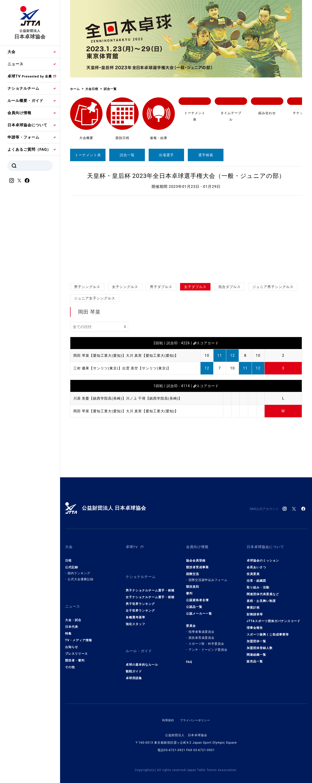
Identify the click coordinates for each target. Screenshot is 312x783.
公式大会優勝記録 (81, 575)
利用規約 (166, 709)
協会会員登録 (196, 557)
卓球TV (29, 76)
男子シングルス (87, 287)
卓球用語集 (134, 667)
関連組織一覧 (256, 651)
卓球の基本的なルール (142, 653)
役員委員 (253, 570)
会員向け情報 (19, 113)
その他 (70, 659)
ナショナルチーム (23, 88)
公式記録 (71, 563)
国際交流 (192, 570)
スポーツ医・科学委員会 (206, 640)
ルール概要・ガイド (25, 100)
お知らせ (71, 639)
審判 (189, 589)
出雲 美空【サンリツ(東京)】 (151, 368)
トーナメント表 (88, 155)
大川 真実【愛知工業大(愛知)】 (157, 355)
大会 (11, 52)
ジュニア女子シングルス (94, 298)
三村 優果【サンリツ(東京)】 (99, 368)
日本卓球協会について (27, 125)
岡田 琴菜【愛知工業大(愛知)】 (101, 355)
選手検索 (205, 155)
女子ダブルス (195, 287)
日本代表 (71, 619)
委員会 (191, 622)
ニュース (15, 64)
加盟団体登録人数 (260, 644)
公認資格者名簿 (197, 596)
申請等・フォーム (23, 137)
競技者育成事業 (197, 563)
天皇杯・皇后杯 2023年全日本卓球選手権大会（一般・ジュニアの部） (186, 175)
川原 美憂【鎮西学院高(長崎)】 (101, 398)
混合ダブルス (229, 287)
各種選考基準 (135, 610)
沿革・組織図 (256, 577)
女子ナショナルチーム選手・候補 (150, 589)
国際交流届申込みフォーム (208, 576)
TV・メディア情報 (78, 633)
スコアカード (206, 343)
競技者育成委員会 (201, 634)
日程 (68, 557)
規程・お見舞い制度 (261, 597)
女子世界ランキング (140, 603)
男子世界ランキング (140, 596)
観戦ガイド (134, 660)
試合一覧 (127, 155)
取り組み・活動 (258, 583)
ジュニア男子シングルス (273, 287)
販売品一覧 (255, 657)
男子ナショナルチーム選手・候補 (150, 583)
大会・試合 (73, 612)
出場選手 (166, 155)
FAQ (189, 658)
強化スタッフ (135, 616)
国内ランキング (79, 569)
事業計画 (253, 604)
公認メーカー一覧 (199, 610)
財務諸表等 (255, 610)
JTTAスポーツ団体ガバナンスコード (273, 617)
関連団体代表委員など (263, 590)
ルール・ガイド (140, 642)
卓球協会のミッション (263, 557)
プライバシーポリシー (195, 709)
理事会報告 (255, 624)
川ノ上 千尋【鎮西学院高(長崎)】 (159, 398)
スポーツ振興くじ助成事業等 (268, 631)
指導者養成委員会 (201, 628)
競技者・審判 (75, 653)
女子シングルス (125, 287)
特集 (68, 626)
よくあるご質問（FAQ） (29, 149)
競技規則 (192, 583)
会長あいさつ (256, 563)
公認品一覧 (194, 603)
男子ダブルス (161, 287)
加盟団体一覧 (256, 637)
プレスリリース (76, 646)
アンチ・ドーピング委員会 (208, 646)
